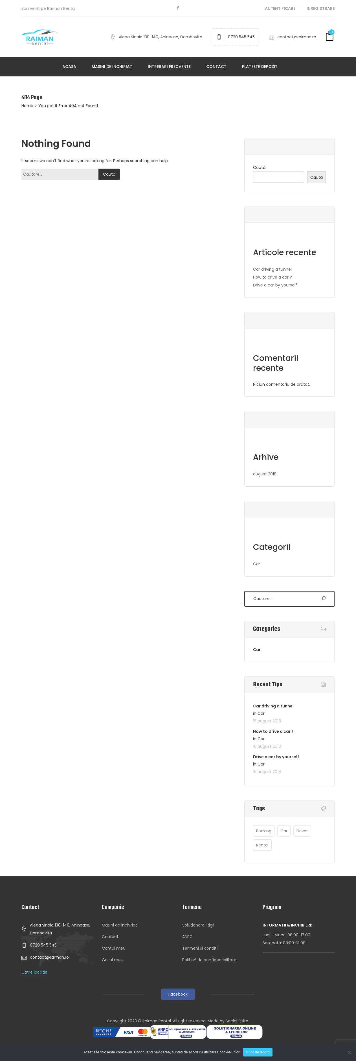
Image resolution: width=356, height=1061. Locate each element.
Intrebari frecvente (169, 66)
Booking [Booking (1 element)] (263, 831)
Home (27, 106)
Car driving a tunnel (272, 269)
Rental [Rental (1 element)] (262, 845)
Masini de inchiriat (112, 66)
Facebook (178, 994)
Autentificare (280, 8)
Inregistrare (321, 8)
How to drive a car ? (272, 277)
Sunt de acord (258, 1052)
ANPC (187, 936)
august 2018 (264, 474)
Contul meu (114, 948)
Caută (259, 167)
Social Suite (237, 1021)
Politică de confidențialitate (209, 960)
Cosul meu (112, 960)
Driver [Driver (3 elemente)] (302, 831)
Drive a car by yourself (275, 285)
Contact (216, 66)
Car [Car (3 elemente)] (283, 831)
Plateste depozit (260, 66)
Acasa (69, 66)
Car (256, 564)
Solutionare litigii (198, 925)
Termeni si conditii (200, 948)
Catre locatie (34, 972)
